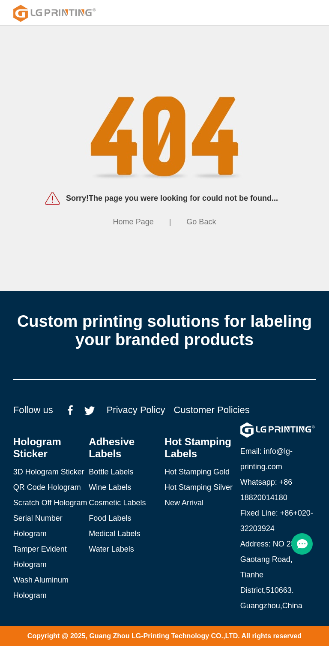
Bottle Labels (111, 472)
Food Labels (110, 518)
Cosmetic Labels (117, 502)
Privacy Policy (136, 410)
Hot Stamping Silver (198, 487)
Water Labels (111, 549)
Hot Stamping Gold (197, 472)
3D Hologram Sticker (48, 472)
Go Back (201, 221)
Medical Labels (114, 533)
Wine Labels (110, 487)
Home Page (133, 221)
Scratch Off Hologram (50, 502)
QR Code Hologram (47, 487)
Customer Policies (212, 410)
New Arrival (183, 502)
